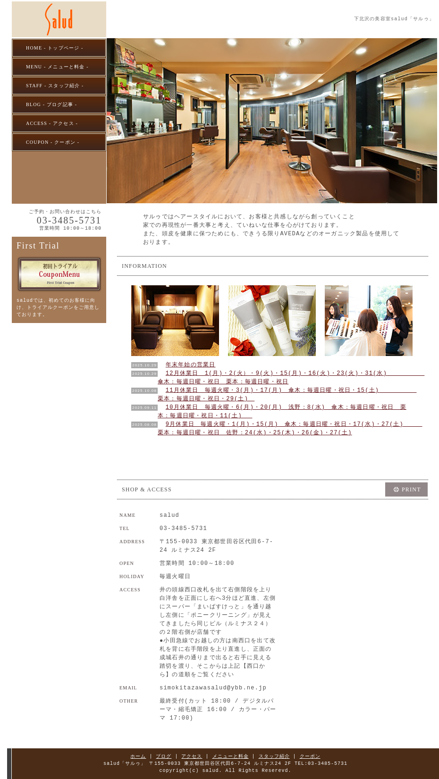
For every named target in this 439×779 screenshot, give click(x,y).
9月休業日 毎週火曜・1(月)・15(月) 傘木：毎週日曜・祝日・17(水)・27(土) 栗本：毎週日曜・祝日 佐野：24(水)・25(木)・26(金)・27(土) (290, 428)
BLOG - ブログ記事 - (51, 104)
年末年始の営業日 (191, 365)
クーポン (310, 756)
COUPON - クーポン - (52, 142)
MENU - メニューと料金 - (57, 66)
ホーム (138, 756)
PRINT (411, 489)
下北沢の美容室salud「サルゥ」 (394, 19)
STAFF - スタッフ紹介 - (55, 85)
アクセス (192, 756)
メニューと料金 (230, 756)
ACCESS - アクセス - (52, 123)
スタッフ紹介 (274, 756)
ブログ (164, 756)
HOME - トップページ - (55, 47)
